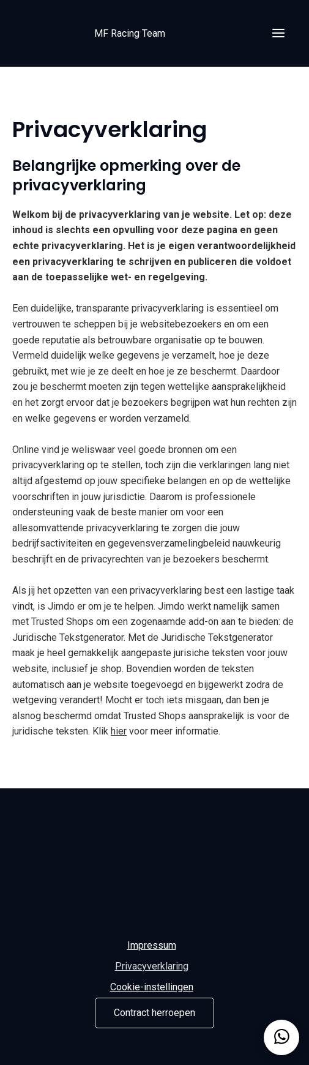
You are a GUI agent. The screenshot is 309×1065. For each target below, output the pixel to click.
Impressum (151, 945)
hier (119, 731)
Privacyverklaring (151, 966)
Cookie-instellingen (151, 987)
